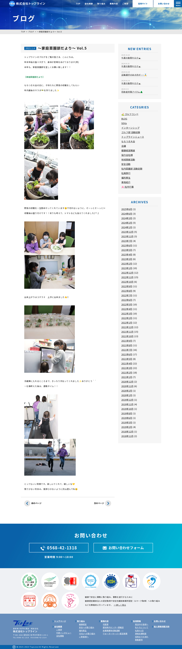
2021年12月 (127, 327)
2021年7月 (126, 349)
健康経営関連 (128, 150)
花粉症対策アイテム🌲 (132, 91)
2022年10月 (127, 281)
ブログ (31, 31)
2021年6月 (126, 354)
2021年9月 (126, 340)
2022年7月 (126, 295)
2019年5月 (126, 422)
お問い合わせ (163, 3)
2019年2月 (126, 427)
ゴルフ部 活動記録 (130, 132)
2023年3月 (126, 259)
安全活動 (125, 164)
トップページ (60, 621)
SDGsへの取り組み (87, 633)
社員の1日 (139, 630)
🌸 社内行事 (127, 186)
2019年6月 (126, 418)
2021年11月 (127, 331)
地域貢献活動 (128, 159)
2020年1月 (126, 395)
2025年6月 (126, 209)
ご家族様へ (83, 636)
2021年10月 (127, 336)
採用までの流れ (141, 636)
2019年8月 (126, 413)
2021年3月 (126, 368)
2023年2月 (126, 263)
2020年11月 (127, 386)
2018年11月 (127, 436)
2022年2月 (126, 318)
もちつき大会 (128, 141)
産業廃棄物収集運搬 (111, 630)
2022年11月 (127, 277)
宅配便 (105, 624)
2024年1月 (126, 227)
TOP (78, 3)
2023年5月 (126, 250)
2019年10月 (127, 408)
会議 (123, 146)
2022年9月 (126, 286)
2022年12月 (127, 272)
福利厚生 (125, 177)
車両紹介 (125, 182)
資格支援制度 (140, 633)
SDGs (124, 123)
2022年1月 (126, 322)
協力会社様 (127, 155)
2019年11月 (127, 404)
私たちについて (141, 627)
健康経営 (83, 624)
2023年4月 (126, 254)
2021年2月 (126, 372)
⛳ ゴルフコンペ (129, 114)
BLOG (124, 118)
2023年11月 (127, 236)
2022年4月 (126, 309)
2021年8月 (126, 345)
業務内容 (114, 3)
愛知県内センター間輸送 (113, 627)
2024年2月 (126, 222)
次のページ (102, 504)
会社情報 (60, 635)
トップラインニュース (132, 136)
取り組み (101, 3)
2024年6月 (126, 213)
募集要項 (139, 639)
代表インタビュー (63, 632)
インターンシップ (130, 127)
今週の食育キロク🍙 (131, 57)
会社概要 (89, 3)
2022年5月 (126, 304)
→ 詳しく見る (120, 605)
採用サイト (143, 3)
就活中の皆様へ (141, 624)
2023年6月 (126, 245)
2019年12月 (127, 399)
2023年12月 (127, 231)
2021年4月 (126, 363)
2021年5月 (126, 358)
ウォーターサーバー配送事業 (115, 633)
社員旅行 (125, 173)
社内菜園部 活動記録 (131, 168)
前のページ (32, 504)
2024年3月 (126, 218)
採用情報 (137, 621)
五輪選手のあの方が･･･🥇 (134, 74)
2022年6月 (126, 299)
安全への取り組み (86, 627)
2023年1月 (126, 268)
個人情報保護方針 (162, 626)
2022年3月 (126, 313)
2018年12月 (127, 431)
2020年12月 (127, 381)
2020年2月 (126, 390)
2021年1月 (126, 377)
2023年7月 (126, 240)
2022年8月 (126, 290)
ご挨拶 (125, 3)
